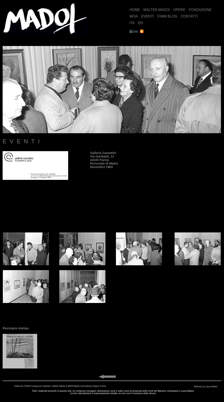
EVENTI (147, 16)
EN (140, 23)
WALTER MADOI (156, 10)
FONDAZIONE (200, 10)
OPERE (179, 10)
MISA (134, 16)
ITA (132, 23)
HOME (135, 10)
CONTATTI (189, 16)
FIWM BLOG (167, 16)
